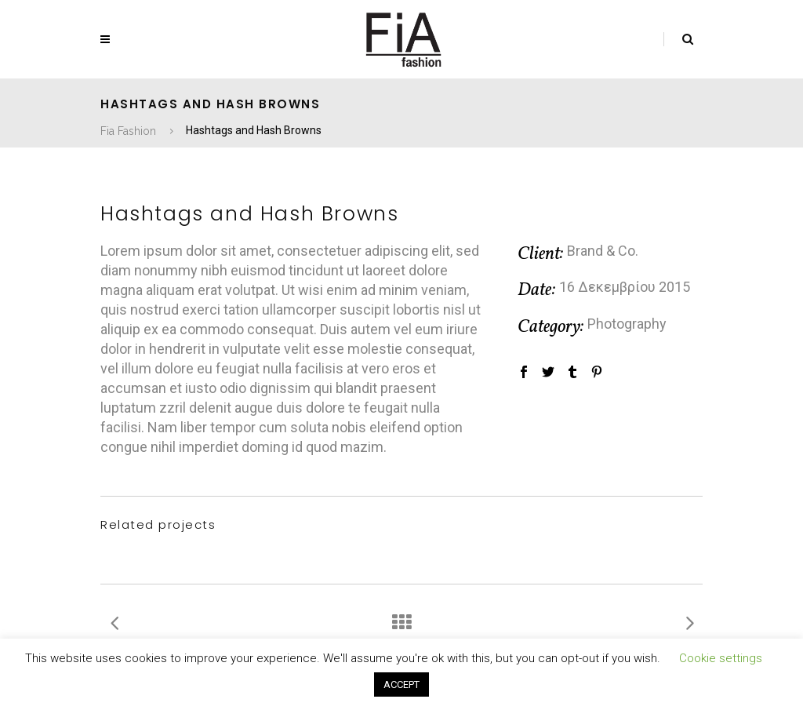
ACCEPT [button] (401, 684)
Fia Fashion (128, 131)
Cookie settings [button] (720, 658)
